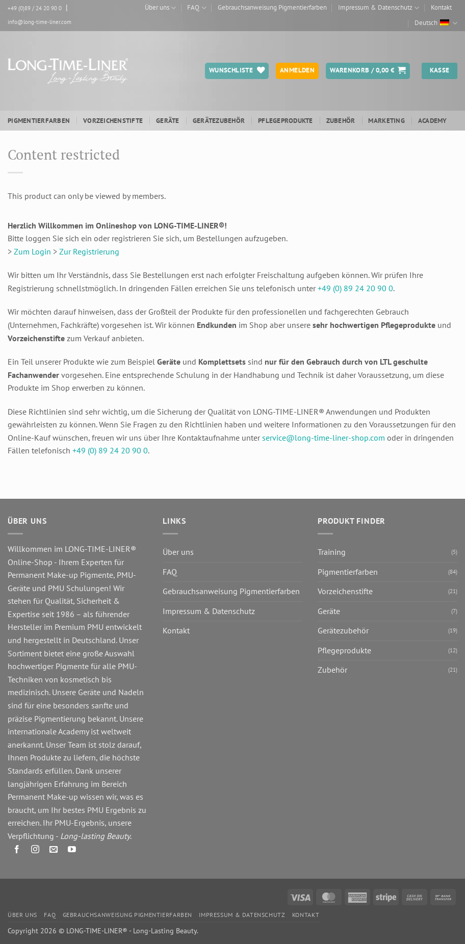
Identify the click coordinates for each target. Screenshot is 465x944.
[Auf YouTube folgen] (72, 851)
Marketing (386, 120)
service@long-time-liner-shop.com (323, 437)
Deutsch (436, 23)
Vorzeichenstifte (113, 120)
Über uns (160, 8)
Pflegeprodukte (285, 120)
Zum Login (32, 251)
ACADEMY (432, 120)
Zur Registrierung (89, 251)
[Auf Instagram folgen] (35, 851)
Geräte (167, 120)
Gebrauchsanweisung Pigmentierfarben (272, 7)
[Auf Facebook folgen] (17, 851)
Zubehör (340, 120)
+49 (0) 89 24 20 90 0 (355, 288)
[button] (368, 71)
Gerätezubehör (219, 120)
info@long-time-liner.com (39, 21)
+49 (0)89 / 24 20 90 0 (35, 8)
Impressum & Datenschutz (378, 8)
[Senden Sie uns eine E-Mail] (53, 851)
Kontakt (441, 7)
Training (332, 552)
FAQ (196, 8)
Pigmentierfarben (39, 120)
